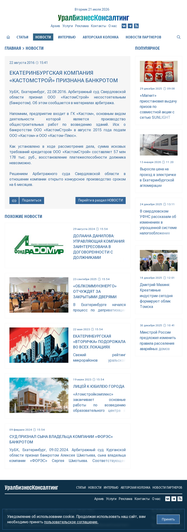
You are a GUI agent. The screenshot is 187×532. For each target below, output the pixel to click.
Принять (168, 519)
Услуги (67, 26)
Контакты (98, 26)
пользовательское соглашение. (71, 522)
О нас (112, 26)
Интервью (67, 37)
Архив (55, 26)
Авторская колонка (101, 37)
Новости (35, 48)
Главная (13, 48)
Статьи (22, 37)
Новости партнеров (143, 37)
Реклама (82, 26)
